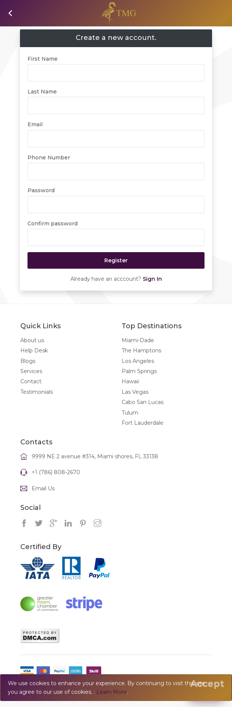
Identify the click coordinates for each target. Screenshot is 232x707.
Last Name (42, 99)
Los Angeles (138, 369)
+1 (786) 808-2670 (56, 480)
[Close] (207, 684)
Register (116, 268)
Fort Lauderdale (142, 431)
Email (35, 133)
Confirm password (52, 231)
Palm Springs (139, 379)
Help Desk (34, 359)
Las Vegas (135, 400)
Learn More (111, 692)
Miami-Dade (138, 348)
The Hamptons (141, 359)
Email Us (43, 496)
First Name (42, 67)
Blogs (27, 369)
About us (32, 348)
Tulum (130, 421)
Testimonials (36, 400)
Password (41, 199)
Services (31, 379)
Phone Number (48, 165)
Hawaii (130, 390)
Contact (30, 390)
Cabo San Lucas (142, 410)
